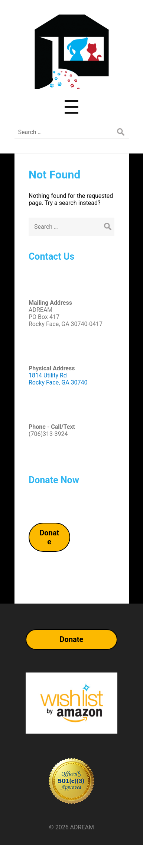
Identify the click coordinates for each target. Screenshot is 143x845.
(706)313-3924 (48, 433)
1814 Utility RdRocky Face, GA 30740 (58, 379)
